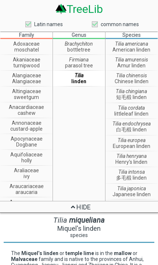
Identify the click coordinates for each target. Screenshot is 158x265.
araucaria (26, 192)
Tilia (79, 75)
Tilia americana (131, 44)
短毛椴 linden (131, 97)
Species (131, 35)
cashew (27, 113)
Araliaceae (26, 170)
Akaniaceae (26, 60)
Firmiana (79, 60)
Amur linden (131, 65)
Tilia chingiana (131, 91)
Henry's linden (131, 162)
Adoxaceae (26, 44)
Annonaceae (27, 123)
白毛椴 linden (131, 129)
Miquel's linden (79, 228)
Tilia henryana (131, 156)
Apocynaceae (27, 139)
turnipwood (26, 65)
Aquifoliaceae (26, 155)
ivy (27, 176)
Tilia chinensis (131, 75)
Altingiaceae (26, 91)
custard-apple (26, 129)
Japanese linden (131, 194)
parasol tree (79, 65)
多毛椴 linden (131, 178)
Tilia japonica (131, 188)
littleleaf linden (131, 114)
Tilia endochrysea (131, 124)
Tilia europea (132, 140)
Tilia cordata (131, 108)
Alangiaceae (26, 75)
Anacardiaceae (26, 107)
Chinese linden (131, 81)
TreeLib (85, 9)
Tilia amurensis (131, 60)
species (79, 235)
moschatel (26, 50)
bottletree (78, 50)
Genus (79, 35)
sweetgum (26, 97)
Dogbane (26, 145)
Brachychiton (79, 44)
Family (26, 35)
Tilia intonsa (131, 172)
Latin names (48, 24)
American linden (131, 50)
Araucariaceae (27, 186)
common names (120, 24)
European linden (131, 146)
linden (78, 81)
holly (26, 160)
